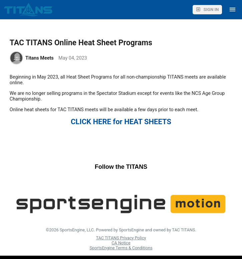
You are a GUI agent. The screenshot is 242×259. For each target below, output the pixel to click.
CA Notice (120, 242)
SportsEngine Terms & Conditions (120, 247)
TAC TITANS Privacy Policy (121, 237)
